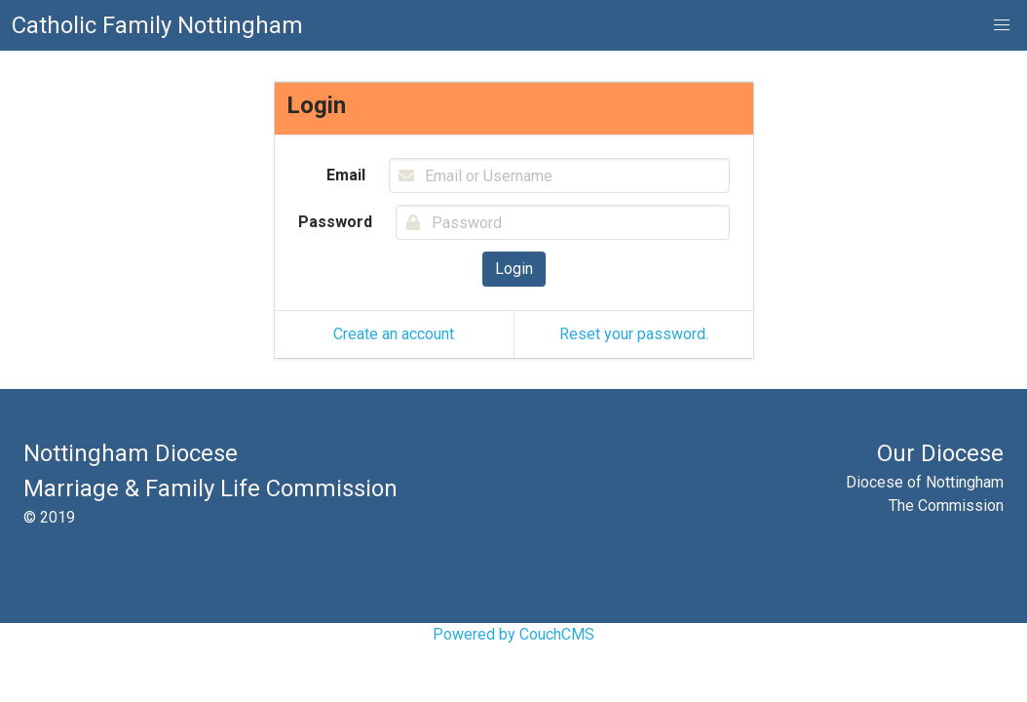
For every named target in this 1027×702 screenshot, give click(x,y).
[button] (1001, 25)
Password (335, 222)
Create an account (393, 334)
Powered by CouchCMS (513, 634)
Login (514, 268)
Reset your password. (633, 334)
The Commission (946, 505)
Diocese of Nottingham (925, 482)
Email (345, 175)
